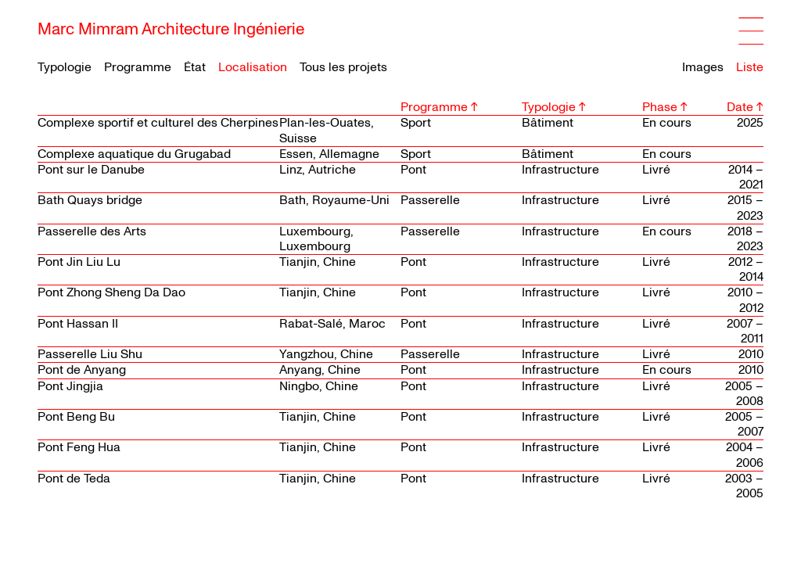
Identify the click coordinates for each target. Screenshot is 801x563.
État (195, 67)
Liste (749, 67)
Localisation (252, 67)
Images (703, 67)
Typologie (65, 67)
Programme (137, 67)
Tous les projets (343, 67)
